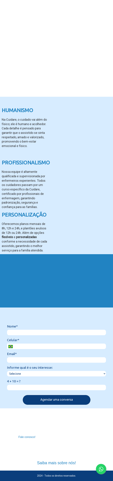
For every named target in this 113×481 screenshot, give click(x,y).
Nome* (12, 326)
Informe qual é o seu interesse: (30, 367)
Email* (12, 354)
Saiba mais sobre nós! (56, 463)
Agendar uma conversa (56, 400)
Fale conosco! (27, 437)
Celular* (13, 340)
